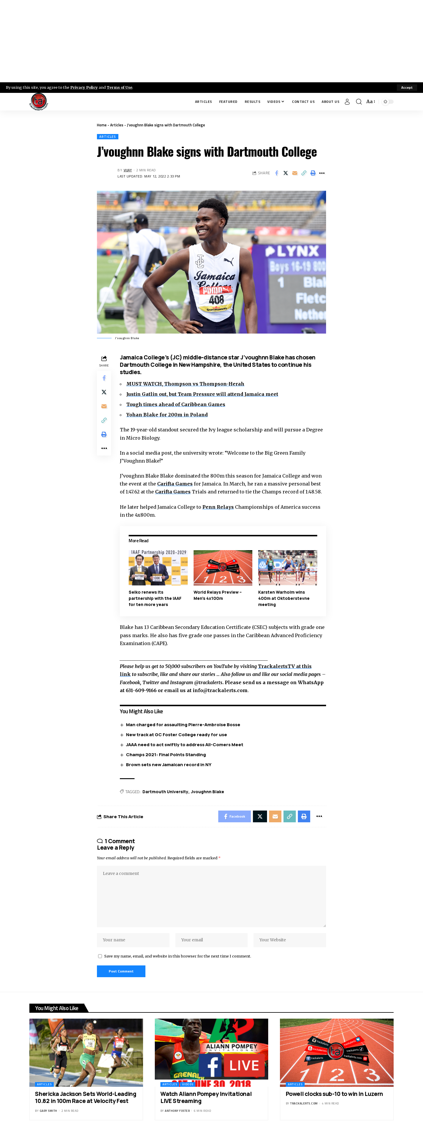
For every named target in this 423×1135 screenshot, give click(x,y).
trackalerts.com (304, 1103)
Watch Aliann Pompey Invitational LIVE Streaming (205, 1097)
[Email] (295, 173)
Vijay (128, 170)
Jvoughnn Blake (207, 791)
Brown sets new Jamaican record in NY (169, 764)
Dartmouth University (165, 791)
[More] (322, 173)
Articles (116, 125)
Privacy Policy (84, 87)
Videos (187, 1084)
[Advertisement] (211, 41)
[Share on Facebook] (276, 173)
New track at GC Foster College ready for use (176, 734)
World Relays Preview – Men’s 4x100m (218, 595)
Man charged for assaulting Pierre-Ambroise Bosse (183, 724)
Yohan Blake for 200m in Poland (167, 415)
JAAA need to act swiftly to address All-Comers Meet (184, 744)
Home (102, 125)
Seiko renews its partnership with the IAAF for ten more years (155, 598)
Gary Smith (48, 1111)
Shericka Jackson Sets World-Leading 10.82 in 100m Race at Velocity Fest (85, 1097)
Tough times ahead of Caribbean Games (175, 404)
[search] (359, 102)
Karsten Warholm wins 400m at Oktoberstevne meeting (284, 598)
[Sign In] (347, 102)
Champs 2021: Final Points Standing (166, 754)
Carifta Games (175, 484)
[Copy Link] (304, 173)
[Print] (313, 173)
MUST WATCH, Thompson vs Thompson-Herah (185, 384)
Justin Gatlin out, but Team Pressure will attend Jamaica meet (202, 394)
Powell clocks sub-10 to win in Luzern (334, 1094)
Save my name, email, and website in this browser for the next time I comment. (177, 956)
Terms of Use (119, 87)
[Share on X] (285, 173)
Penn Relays (218, 507)
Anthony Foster (177, 1111)
